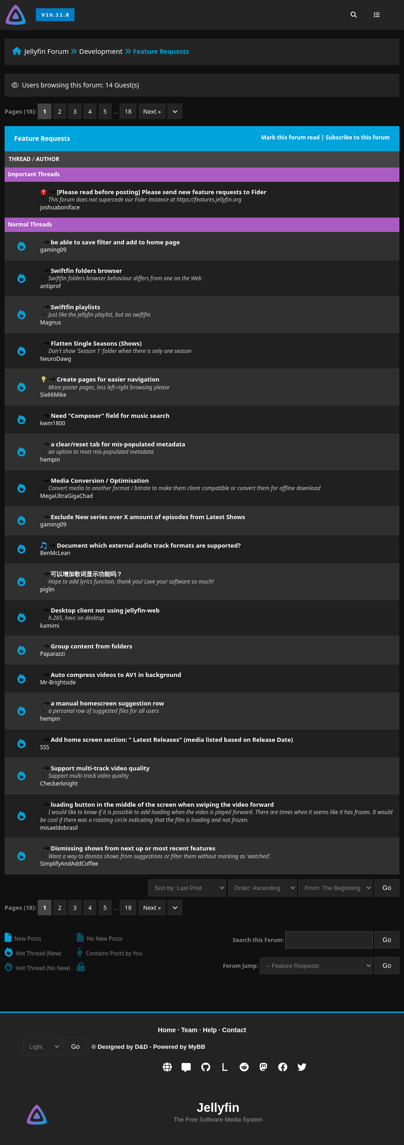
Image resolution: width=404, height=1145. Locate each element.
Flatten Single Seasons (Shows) (96, 343)
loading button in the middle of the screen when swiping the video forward (162, 804)
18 (128, 111)
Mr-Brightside (58, 682)
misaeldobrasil (59, 828)
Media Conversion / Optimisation (99, 480)
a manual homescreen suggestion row (107, 703)
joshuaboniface (60, 207)
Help (209, 1030)
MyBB (196, 1046)
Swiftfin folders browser (86, 270)
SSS (44, 747)
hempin (50, 459)
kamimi (49, 626)
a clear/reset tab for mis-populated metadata (118, 444)
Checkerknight (59, 783)
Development (101, 51)
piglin (47, 589)
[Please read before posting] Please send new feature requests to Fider (162, 192)
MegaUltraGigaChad (66, 496)
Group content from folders (91, 646)
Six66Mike (53, 395)
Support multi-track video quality (100, 768)
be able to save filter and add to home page (115, 242)
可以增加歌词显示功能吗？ (86, 574)
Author (47, 159)
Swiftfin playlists (75, 307)
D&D (141, 1046)
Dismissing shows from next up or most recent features (133, 848)
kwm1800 (52, 423)
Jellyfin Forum (46, 51)
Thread (20, 159)
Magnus (50, 322)
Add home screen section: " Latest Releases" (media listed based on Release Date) (172, 739)
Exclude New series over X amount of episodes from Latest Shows (148, 517)
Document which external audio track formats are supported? (149, 545)
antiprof (50, 286)
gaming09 (53, 250)
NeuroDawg (55, 359)
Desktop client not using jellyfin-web (105, 610)
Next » (152, 111)
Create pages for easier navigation (108, 379)
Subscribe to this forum (357, 137)
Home (167, 1030)
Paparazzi (52, 654)
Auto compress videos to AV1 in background (116, 675)
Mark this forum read (290, 137)
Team (189, 1030)
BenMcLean (55, 553)
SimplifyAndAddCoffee (69, 863)
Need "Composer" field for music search (110, 415)
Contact (234, 1030)
